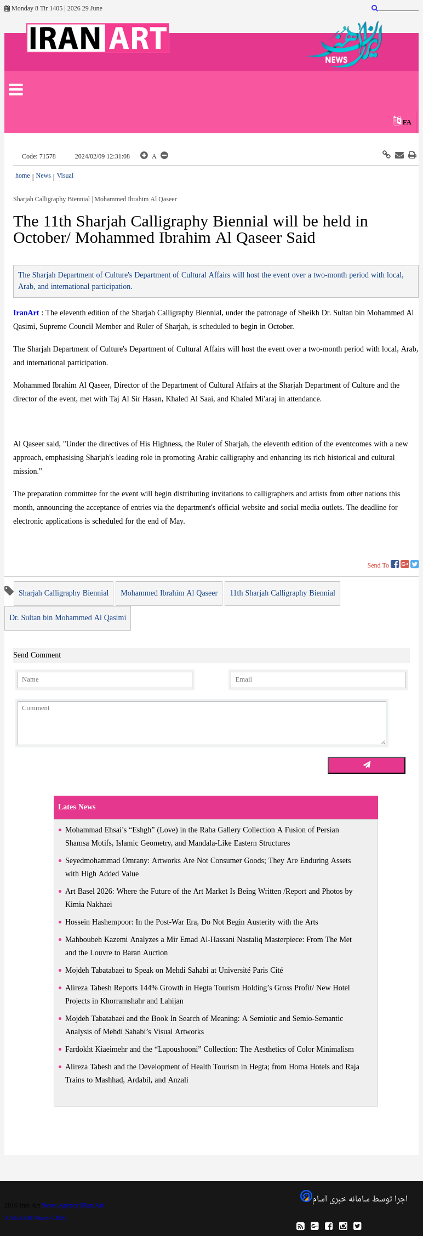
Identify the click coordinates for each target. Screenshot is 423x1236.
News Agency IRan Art (73, 1206)
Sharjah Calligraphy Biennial (63, 593)
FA (407, 122)
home (22, 176)
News (43, 176)
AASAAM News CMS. (35, 1218)
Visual (65, 176)
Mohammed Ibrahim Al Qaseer (169, 593)
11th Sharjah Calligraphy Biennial (282, 593)
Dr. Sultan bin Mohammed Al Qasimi (67, 618)
